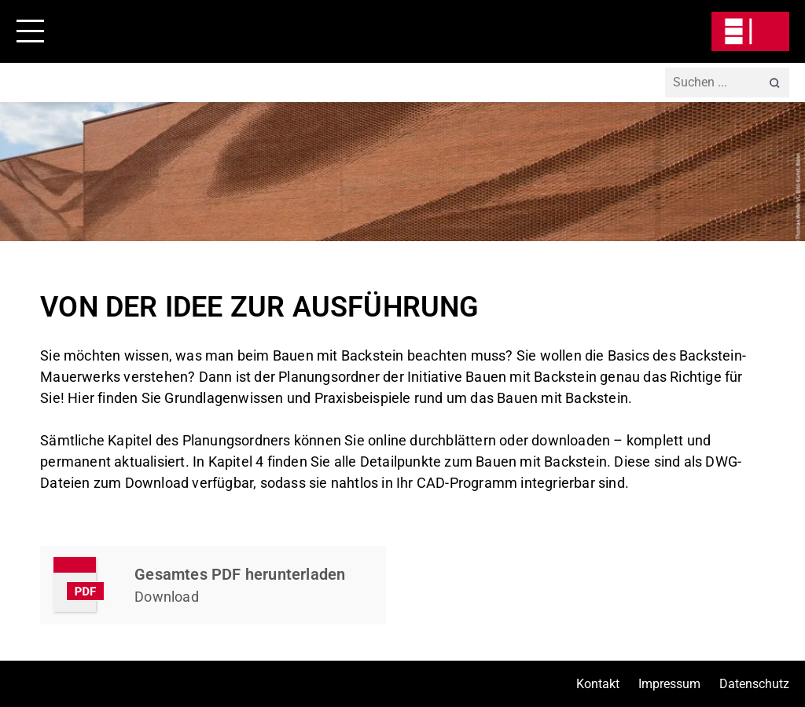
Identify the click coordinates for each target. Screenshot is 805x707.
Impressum (669, 683)
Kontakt (597, 683)
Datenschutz (754, 683)
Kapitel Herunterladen (213, 585)
